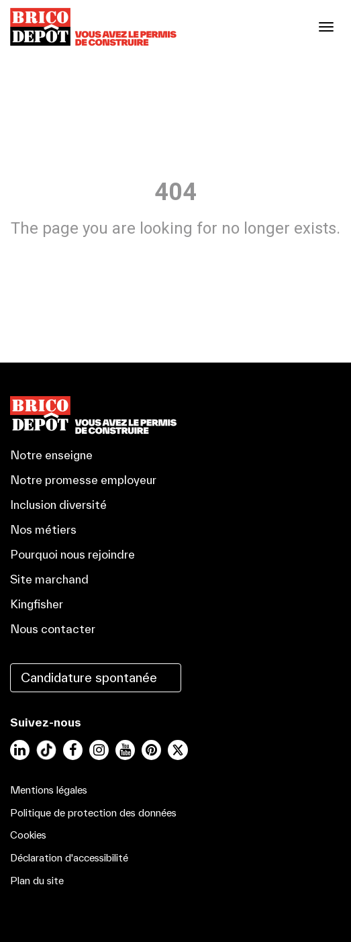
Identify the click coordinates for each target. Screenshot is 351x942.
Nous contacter (52, 628)
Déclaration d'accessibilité (69, 857)
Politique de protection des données (93, 812)
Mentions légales (48, 790)
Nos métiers (43, 529)
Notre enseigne (51, 455)
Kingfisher (36, 604)
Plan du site (37, 880)
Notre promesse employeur (83, 479)
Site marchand (49, 579)
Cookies (28, 835)
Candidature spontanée (89, 677)
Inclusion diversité (58, 504)
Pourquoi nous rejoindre (72, 554)
